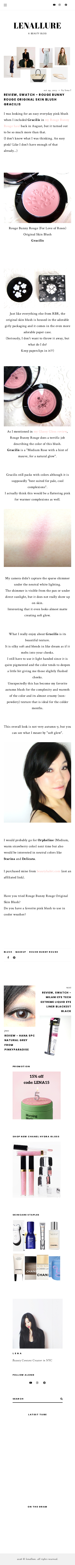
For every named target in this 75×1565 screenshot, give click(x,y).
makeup (20, 951)
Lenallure (37, 25)
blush (8, 951)
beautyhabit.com (48, 871)
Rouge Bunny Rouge (43, 951)
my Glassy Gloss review (50, 431)
